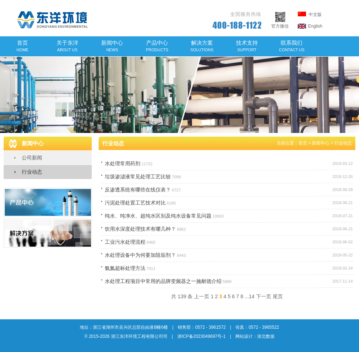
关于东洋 (67, 46)
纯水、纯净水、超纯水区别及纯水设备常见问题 (158, 216)
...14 (250, 296)
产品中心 (157, 46)
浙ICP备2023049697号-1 (201, 336)
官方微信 (280, 23)
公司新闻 (32, 158)
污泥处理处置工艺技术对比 (135, 203)
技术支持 (247, 46)
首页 (22, 46)
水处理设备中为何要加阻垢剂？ (140, 255)
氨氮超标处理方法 (125, 268)
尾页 (278, 296)
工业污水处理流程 (125, 242)
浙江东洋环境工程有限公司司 (139, 336)
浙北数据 (266, 336)
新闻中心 (112, 46)
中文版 (310, 14)
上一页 (201, 296)
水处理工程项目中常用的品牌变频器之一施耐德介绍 (163, 281)
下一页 (263, 296)
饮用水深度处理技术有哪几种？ (140, 229)
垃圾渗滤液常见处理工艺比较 (138, 176)
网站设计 (244, 336)
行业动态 (32, 172)
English (310, 26)
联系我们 (292, 46)
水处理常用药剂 (122, 163)
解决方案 (202, 46)
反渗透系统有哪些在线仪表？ (138, 190)
